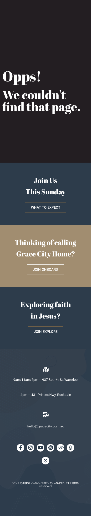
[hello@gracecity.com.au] (45, 414)
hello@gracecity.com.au (45, 426)
